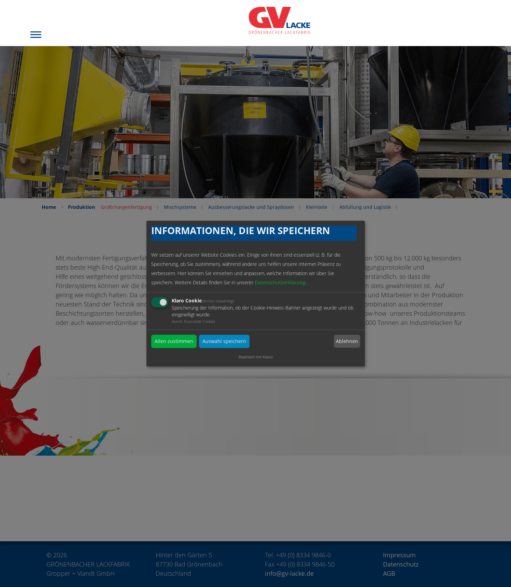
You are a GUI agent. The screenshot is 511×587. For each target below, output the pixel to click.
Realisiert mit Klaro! (256, 356)
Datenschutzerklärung (280, 283)
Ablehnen (347, 341)
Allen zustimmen (174, 341)
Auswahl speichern (224, 341)
